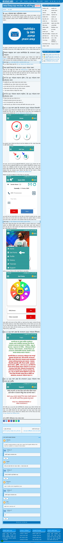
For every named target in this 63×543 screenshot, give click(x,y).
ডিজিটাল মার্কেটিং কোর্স (37, 534)
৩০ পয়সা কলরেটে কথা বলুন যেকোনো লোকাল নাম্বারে (19, 221)
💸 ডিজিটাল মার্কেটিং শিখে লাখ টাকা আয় (52, 58)
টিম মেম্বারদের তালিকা (24, 537)
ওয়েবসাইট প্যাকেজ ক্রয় (37, 535)
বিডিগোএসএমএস (24, 70)
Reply (6, 458)
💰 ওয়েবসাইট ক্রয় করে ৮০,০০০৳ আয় (51, 56)
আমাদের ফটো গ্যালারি (24, 535)
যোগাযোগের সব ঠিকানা (24, 539)
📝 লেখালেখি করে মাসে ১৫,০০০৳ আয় (51, 59)
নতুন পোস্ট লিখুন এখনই (37, 539)
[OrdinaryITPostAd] (21, 5)
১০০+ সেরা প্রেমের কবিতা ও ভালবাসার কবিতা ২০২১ (19, 62)
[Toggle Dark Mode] (57, 1)
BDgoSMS (5, 58)
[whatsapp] (53, 1)
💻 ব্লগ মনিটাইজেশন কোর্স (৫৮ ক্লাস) (51, 61)
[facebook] (51, 1)
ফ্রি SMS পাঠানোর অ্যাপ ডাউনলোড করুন (25, 64)
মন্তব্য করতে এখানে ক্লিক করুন (21, 522)
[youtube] (55, 1)
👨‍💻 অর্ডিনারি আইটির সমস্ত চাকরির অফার (51, 55)
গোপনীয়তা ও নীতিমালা (24, 534)
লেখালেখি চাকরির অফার (37, 537)
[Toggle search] (59, 1)
